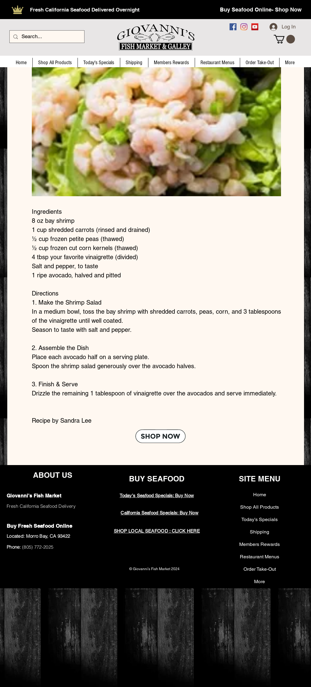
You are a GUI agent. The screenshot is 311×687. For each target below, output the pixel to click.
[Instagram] (243, 26)
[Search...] (46, 37)
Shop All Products (259, 507)
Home (259, 494)
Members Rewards (259, 544)
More (259, 581)
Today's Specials (259, 519)
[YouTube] (254, 26)
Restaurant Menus (259, 557)
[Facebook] (233, 26)
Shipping (259, 532)
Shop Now (288, 9)
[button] (284, 39)
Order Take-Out (259, 569)
